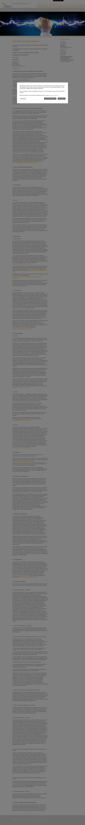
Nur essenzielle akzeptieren (50, 98)
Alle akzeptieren (61, 98)
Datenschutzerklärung (53, 95)
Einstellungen (23, 98)
